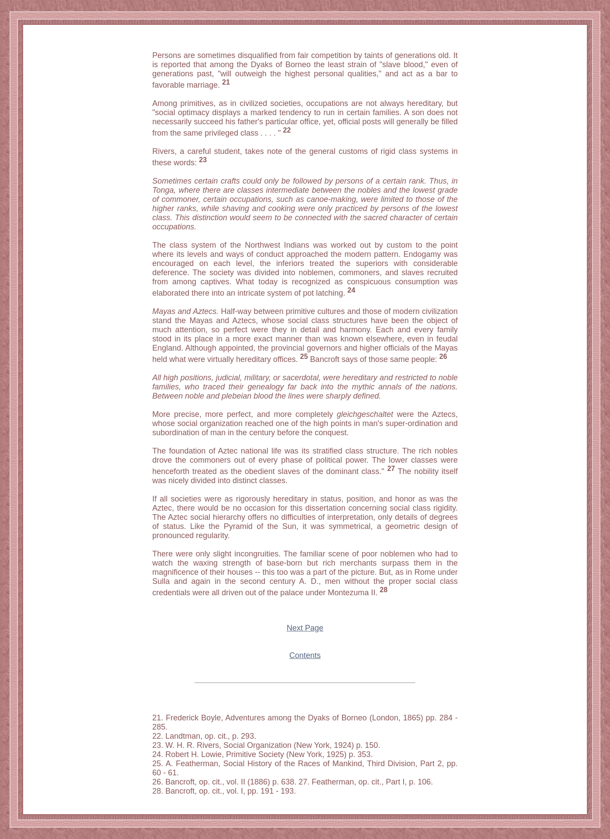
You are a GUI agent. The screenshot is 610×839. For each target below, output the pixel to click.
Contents (305, 655)
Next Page (305, 628)
